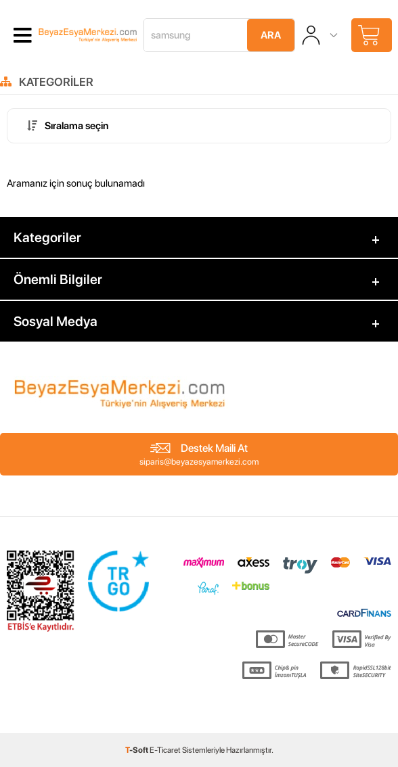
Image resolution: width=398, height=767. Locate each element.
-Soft (137, 750)
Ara (271, 35)
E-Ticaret (165, 750)
